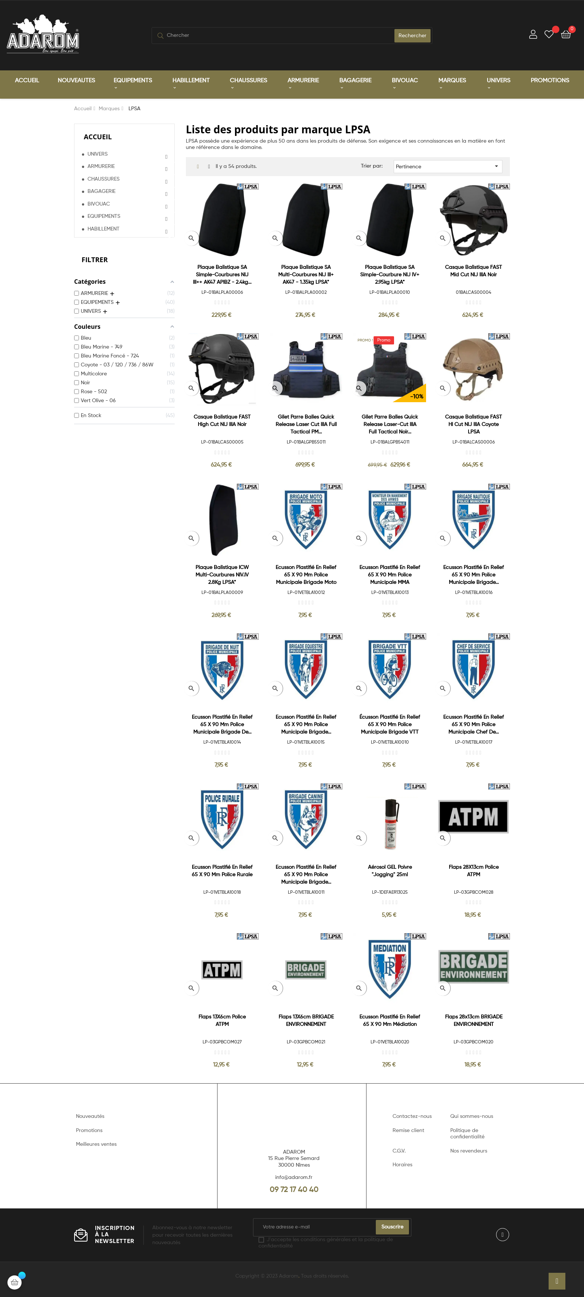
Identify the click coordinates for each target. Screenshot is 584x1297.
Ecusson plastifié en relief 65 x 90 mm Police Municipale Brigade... (473, 575)
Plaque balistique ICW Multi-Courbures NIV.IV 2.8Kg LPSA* (222, 575)
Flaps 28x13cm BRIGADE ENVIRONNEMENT (473, 1020)
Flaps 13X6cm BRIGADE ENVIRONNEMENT (306, 1020)
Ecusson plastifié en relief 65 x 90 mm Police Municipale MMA (389, 575)
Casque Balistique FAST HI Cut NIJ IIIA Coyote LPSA (473, 424)
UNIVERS (98, 154)
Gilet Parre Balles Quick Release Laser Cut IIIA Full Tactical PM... (306, 424)
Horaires (402, 1164)
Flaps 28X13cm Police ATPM (474, 871)
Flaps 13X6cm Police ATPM (222, 1020)
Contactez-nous (412, 1116)
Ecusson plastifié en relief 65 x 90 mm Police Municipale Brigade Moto (306, 575)
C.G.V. (399, 1151)
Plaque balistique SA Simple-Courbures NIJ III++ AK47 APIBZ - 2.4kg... (222, 275)
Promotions (89, 1130)
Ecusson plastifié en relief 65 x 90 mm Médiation (389, 1020)
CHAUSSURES (104, 179)
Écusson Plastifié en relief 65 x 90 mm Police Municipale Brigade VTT (389, 725)
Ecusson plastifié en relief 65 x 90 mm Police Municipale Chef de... (473, 725)
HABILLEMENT (104, 229)
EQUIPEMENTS (104, 216)
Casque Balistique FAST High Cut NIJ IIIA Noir (222, 420)
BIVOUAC (99, 204)
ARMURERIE (101, 166)
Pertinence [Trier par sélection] (448, 166)
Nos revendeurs (468, 1151)
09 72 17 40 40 (294, 1190)
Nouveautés (90, 1116)
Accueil (98, 136)
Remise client (408, 1130)
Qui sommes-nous (471, 1116)
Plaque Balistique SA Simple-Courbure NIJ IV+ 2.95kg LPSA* (389, 275)
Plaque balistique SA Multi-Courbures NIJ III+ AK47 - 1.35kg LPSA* (306, 275)
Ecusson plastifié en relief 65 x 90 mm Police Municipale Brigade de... (222, 725)
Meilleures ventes (96, 1144)
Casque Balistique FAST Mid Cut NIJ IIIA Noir (473, 271)
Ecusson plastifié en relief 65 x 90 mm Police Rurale (222, 871)
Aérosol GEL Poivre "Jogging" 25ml (390, 871)
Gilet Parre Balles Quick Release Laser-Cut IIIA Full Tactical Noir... (390, 424)
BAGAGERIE (101, 191)
